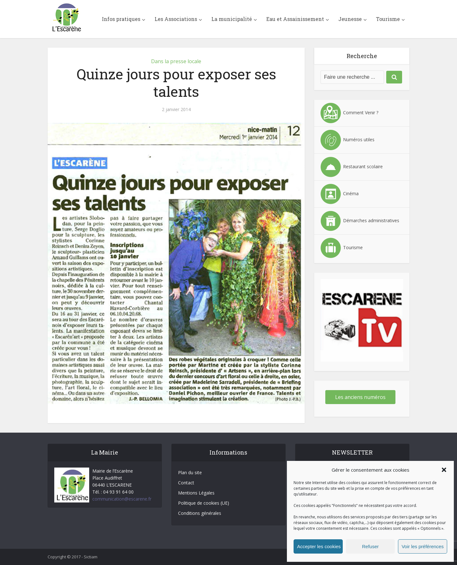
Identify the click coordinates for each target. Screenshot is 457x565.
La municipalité (231, 19)
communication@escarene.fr (121, 499)
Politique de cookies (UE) (203, 503)
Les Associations (176, 19)
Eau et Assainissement (295, 19)
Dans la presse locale (176, 61)
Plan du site (190, 472)
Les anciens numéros (360, 397)
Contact (186, 483)
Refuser (370, 546)
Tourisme (388, 19)
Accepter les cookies (319, 546)
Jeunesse (350, 19)
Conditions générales (199, 513)
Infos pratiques (121, 19)
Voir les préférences (422, 546)
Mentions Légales (196, 493)
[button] (444, 470)
